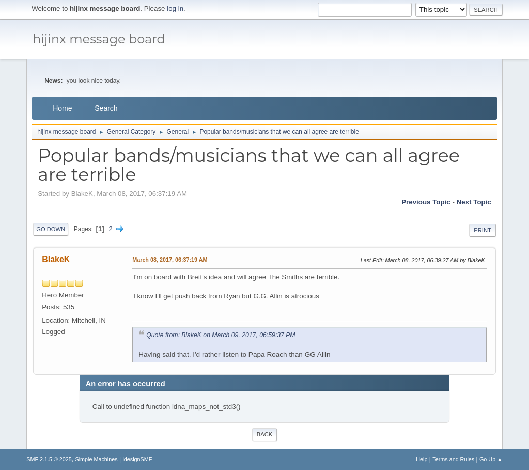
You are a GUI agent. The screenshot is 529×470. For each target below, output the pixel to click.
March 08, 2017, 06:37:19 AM (169, 259)
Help (421, 459)
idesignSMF (137, 459)
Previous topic (425, 202)
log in (175, 8)
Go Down (50, 229)
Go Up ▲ (491, 459)
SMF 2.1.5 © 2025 (49, 459)
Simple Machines (96, 459)
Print (482, 230)
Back (264, 434)
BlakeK (56, 259)
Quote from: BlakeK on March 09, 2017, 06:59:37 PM (220, 335)
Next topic (474, 202)
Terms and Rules (453, 459)
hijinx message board (99, 39)
